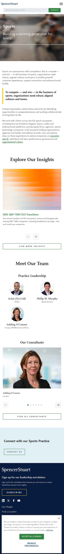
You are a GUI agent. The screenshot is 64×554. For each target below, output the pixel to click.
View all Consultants (32, 417)
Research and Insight (12, 517)
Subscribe (14, 492)
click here (49, 534)
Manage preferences (32, 549)
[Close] (58, 522)
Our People (7, 507)
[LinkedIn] (3, 500)
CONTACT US (14, 452)
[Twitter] (8, 500)
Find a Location (9, 512)
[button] (36, 237)
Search (54, 10)
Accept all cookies (31, 541)
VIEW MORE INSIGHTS (32, 246)
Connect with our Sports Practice (26, 441)
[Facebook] (13, 500)
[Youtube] (18, 500)
